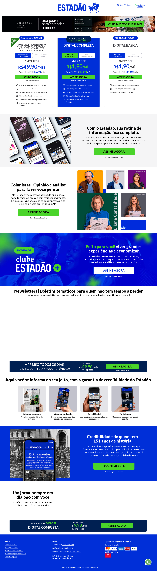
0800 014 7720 (75, 551)
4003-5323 (68, 548)
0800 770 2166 (68, 544)
